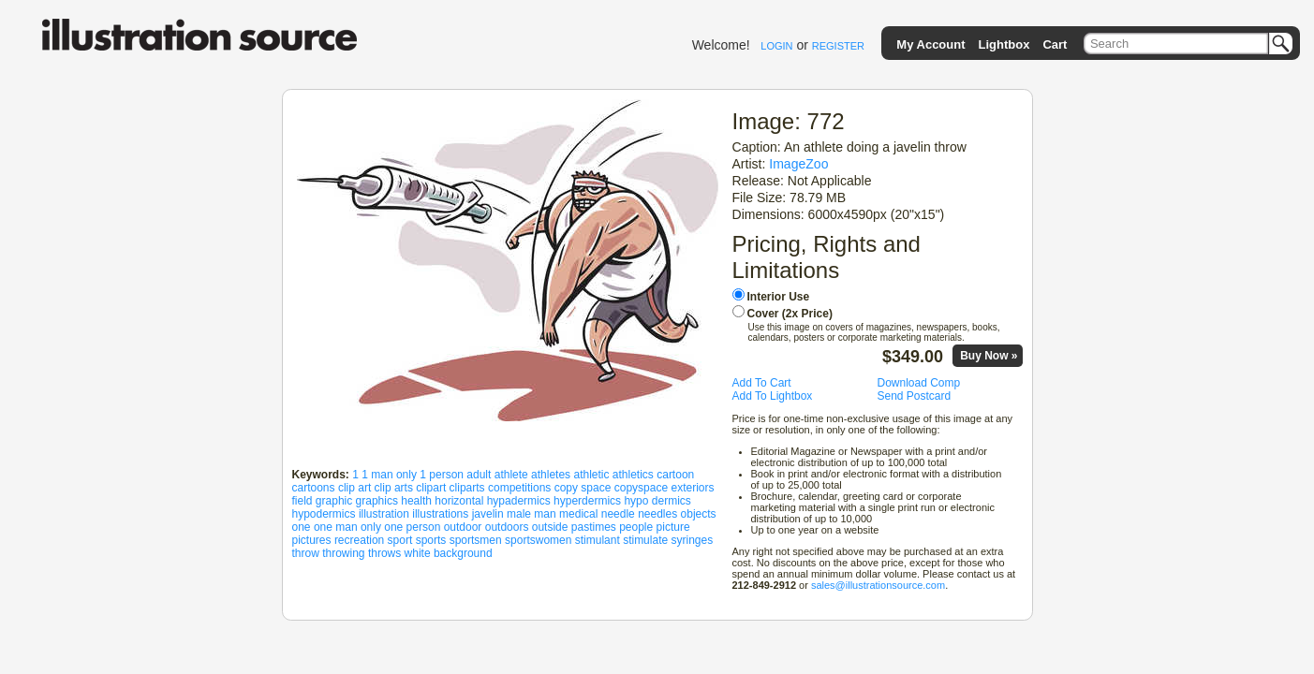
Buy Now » (988, 355)
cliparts (467, 487)
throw (305, 553)
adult (478, 474)
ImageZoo (798, 163)
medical (578, 513)
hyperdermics (587, 500)
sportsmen (476, 540)
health (416, 500)
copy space (583, 487)
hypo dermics (657, 500)
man (544, 513)
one (301, 527)
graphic (334, 500)
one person (412, 527)
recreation (359, 540)
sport (400, 540)
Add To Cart (761, 382)
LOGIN (776, 45)
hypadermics (519, 500)
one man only (347, 527)
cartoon (675, 474)
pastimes (593, 527)
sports (431, 540)
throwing (343, 553)
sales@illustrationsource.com (878, 585)
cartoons (313, 487)
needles (657, 513)
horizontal (459, 500)
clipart (431, 487)
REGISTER (838, 45)
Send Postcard (915, 396)
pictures (312, 540)
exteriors (692, 487)
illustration (384, 513)
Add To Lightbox (772, 396)
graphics (377, 500)
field (302, 500)
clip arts (394, 487)
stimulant (597, 540)
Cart (1054, 44)
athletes (550, 474)
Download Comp (919, 382)
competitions (519, 487)
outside (550, 527)
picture (673, 527)
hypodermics (324, 513)
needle (618, 513)
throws (384, 553)
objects (698, 513)
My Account (930, 44)
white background (449, 553)
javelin (488, 513)
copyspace (641, 487)
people (636, 527)
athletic (591, 474)
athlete (511, 474)
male (519, 513)
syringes (693, 540)
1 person (442, 474)
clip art (354, 487)
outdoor (463, 527)
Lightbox (1004, 44)
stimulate (645, 540)
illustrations (440, 513)
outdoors (507, 527)
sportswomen (538, 540)
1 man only (389, 474)
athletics (633, 474)
